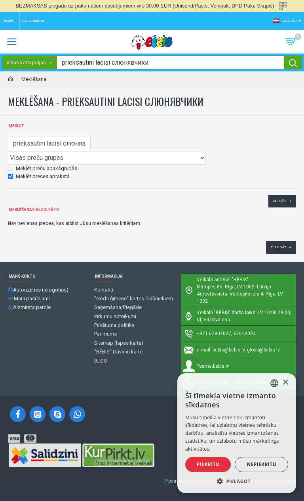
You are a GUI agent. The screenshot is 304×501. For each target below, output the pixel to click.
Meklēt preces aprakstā (39, 176)
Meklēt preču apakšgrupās (42, 168)
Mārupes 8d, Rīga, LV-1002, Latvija (234, 287)
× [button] (285, 383)
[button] (236, 481)
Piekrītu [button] (208, 464)
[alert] (236, 433)
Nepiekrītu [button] (261, 464)
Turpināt (278, 247)
